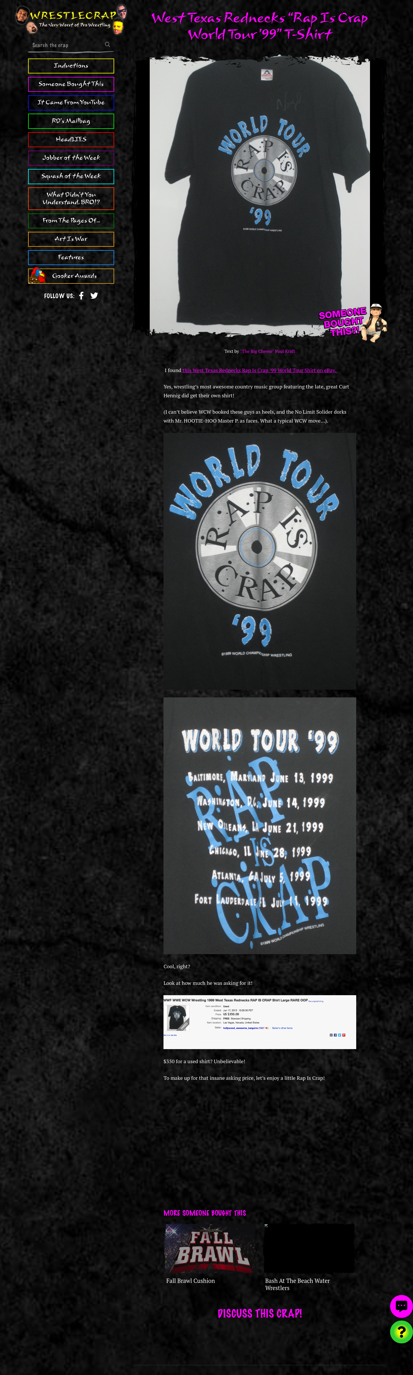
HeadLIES (71, 139)
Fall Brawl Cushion (190, 1281)
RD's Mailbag (71, 121)
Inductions (71, 65)
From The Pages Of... (71, 220)
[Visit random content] (401, 1331)
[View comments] (401, 1306)
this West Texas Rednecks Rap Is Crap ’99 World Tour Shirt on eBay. (259, 370)
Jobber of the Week (71, 157)
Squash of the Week (71, 176)
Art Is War (71, 239)
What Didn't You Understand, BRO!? (71, 198)
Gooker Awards (74, 276)
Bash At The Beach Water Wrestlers (297, 1284)
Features (71, 257)
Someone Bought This (71, 84)
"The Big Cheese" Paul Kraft (267, 351)
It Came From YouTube (71, 102)
